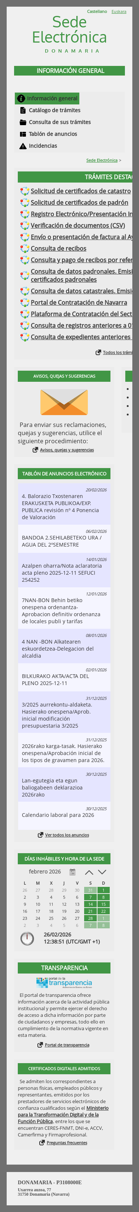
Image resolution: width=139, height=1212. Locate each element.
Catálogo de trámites (54, 110)
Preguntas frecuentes (67, 1142)
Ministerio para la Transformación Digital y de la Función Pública (63, 1115)
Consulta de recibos (58, 248)
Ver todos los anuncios (67, 835)
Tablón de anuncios (53, 133)
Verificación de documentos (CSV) (78, 225)
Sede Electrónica (102, 160)
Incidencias (43, 145)
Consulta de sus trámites (60, 122)
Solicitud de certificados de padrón (79, 202)
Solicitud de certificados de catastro (81, 191)
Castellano (97, 11)
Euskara (119, 11)
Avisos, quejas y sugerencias (67, 450)
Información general (52, 98)
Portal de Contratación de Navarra (79, 302)
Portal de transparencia (67, 1045)
